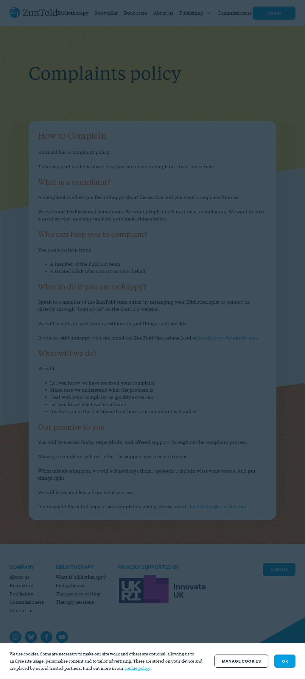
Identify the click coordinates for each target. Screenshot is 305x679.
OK (285, 661)
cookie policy (137, 668)
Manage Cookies (241, 661)
